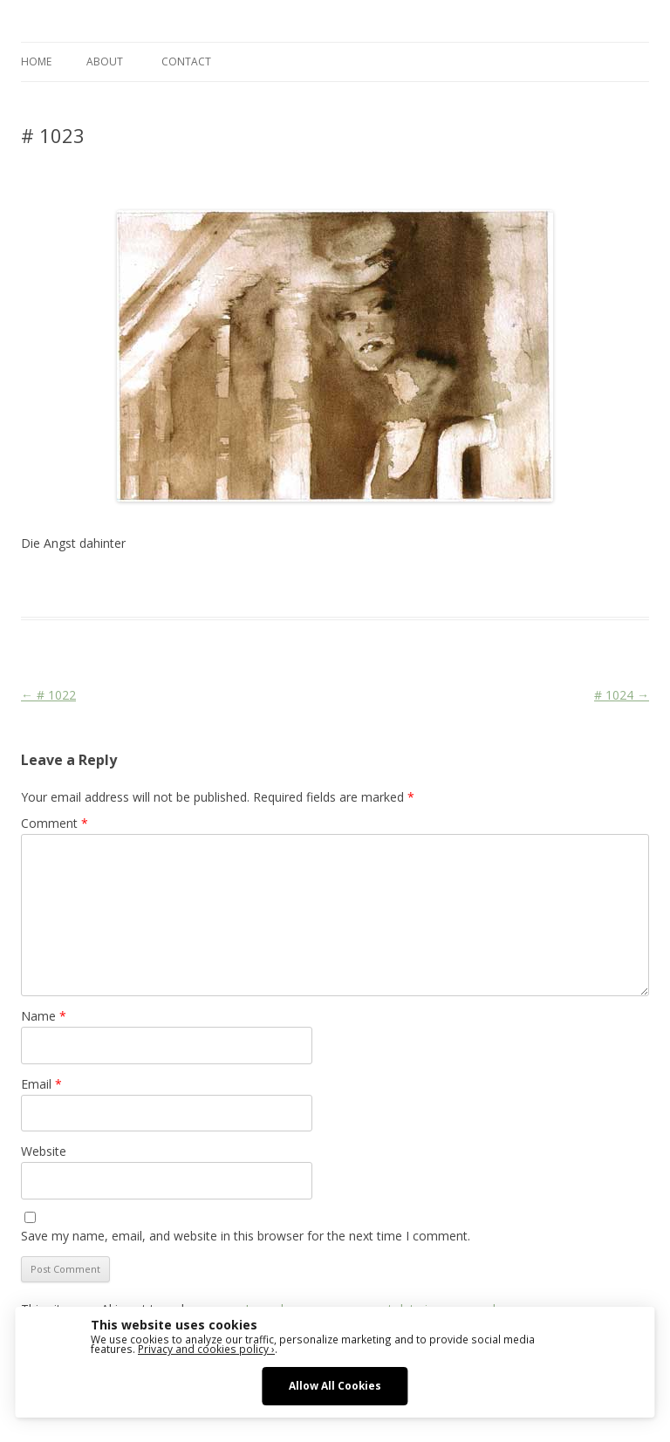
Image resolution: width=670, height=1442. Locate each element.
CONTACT (186, 61)
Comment (54, 823)
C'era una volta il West (323, 585)
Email (41, 1084)
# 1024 (621, 695)
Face (399, 585)
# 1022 (48, 695)
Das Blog (176, 585)
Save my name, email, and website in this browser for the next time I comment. (245, 1235)
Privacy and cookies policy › (206, 1349)
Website (43, 1151)
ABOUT (104, 61)
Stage (432, 585)
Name (43, 1016)
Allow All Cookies (335, 1385)
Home (36, 61)
